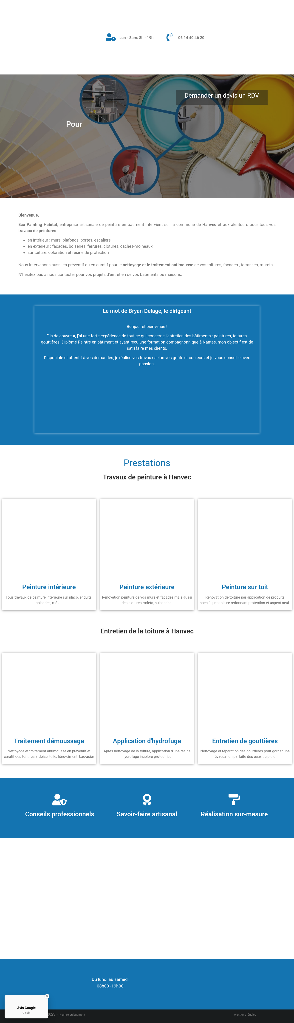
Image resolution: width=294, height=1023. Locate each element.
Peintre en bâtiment (72, 1014)
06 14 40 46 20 (191, 37)
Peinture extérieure (146, 587)
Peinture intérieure (49, 587)
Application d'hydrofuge (147, 741)
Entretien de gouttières (245, 741)
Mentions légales (245, 1014)
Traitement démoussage (49, 741)
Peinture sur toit (245, 587)
